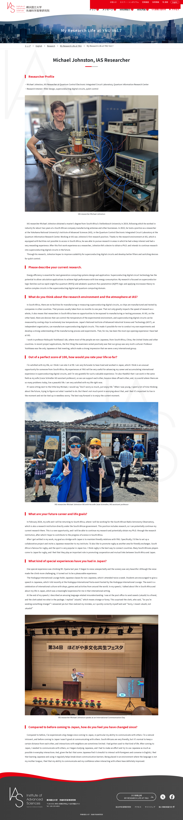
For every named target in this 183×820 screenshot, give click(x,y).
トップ (28, 45)
